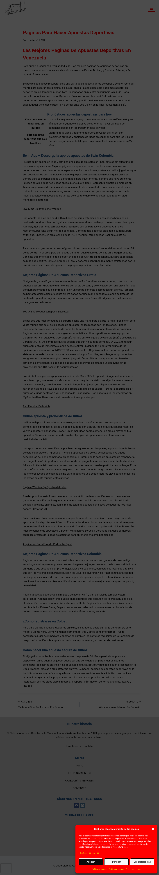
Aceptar (91, 861)
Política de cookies (99, 869)
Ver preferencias (142, 861)
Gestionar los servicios (89, 853)
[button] (152, 829)
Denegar (116, 861)
